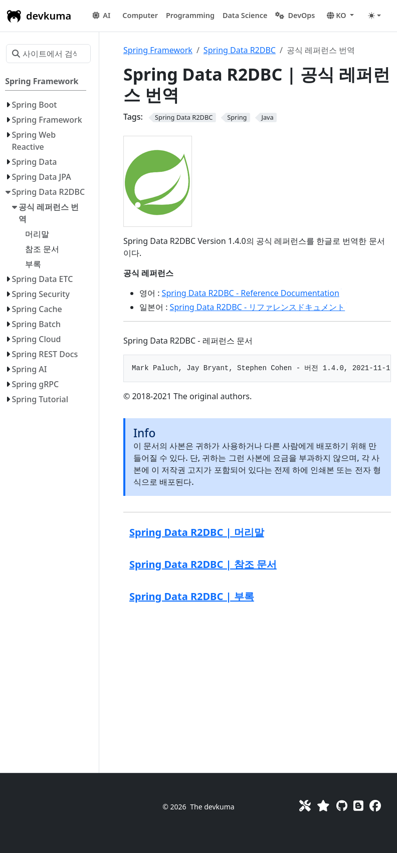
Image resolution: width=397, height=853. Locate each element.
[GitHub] (341, 805)
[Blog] (358, 805)
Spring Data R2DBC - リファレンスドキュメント (258, 307)
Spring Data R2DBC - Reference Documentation (251, 293)
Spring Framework (157, 50)
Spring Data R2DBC (240, 50)
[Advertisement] (257, 687)
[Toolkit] (305, 805)
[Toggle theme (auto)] (374, 15)
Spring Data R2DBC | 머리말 (196, 532)
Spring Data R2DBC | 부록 (191, 596)
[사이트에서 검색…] (48, 53)
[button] (140, 15)
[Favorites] (323, 805)
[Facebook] (375, 805)
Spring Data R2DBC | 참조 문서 (203, 564)
